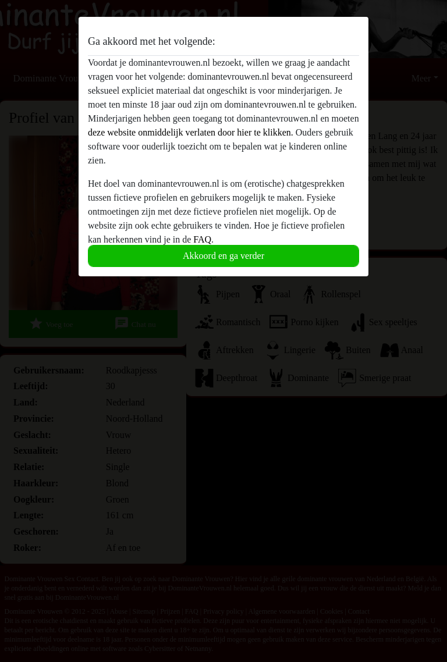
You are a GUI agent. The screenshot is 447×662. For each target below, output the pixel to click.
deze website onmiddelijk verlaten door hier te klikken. (190, 132)
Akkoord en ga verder (223, 256)
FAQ (202, 239)
